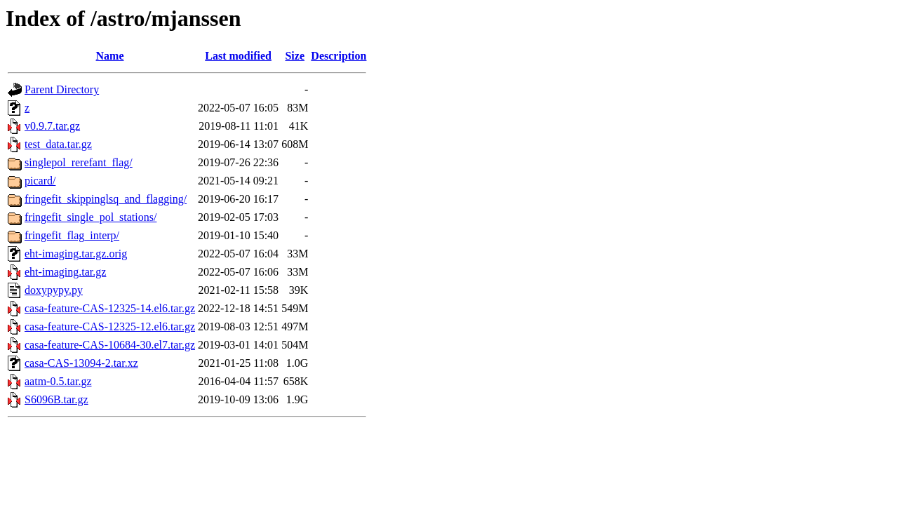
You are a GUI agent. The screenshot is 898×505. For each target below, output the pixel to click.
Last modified (238, 56)
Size (294, 56)
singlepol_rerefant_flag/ (79, 162)
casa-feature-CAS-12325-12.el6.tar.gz (110, 326)
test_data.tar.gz (58, 144)
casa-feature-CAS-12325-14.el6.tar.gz (110, 308)
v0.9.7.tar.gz (52, 126)
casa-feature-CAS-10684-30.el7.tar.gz (110, 345)
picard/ (40, 181)
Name (110, 56)
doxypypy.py (54, 290)
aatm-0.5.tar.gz (58, 381)
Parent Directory (62, 89)
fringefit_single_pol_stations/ (90, 217)
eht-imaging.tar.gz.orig (76, 254)
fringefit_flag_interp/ (72, 235)
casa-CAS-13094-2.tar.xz (81, 363)
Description (338, 56)
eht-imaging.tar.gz (65, 272)
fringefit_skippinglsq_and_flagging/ (106, 199)
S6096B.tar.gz (56, 399)
